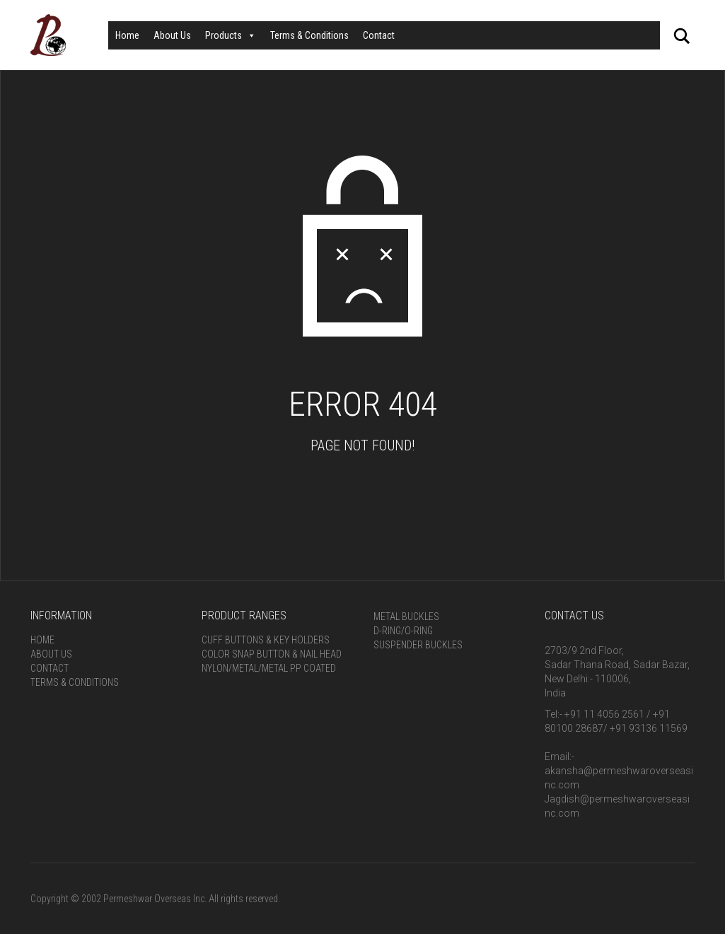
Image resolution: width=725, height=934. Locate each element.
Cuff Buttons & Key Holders (266, 640)
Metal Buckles (406, 616)
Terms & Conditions (309, 35)
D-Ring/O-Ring (403, 630)
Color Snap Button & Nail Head (272, 654)
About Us (172, 35)
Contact (379, 35)
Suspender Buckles (418, 644)
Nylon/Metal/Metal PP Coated (269, 668)
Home (127, 35)
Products (230, 35)
